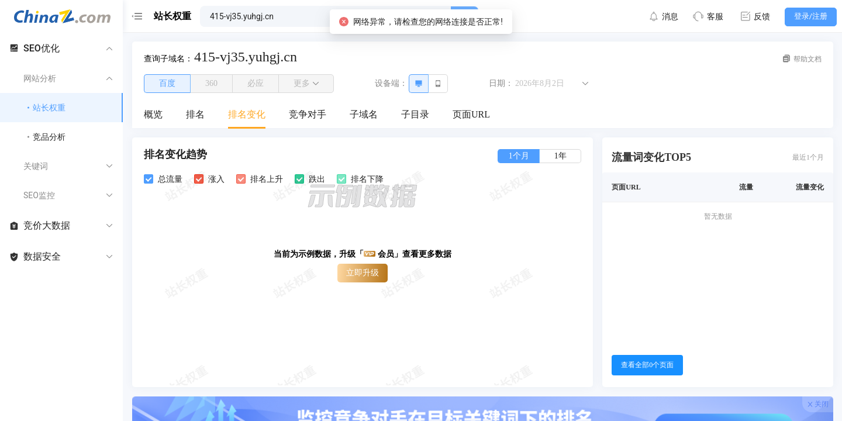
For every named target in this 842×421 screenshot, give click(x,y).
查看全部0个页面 (647, 365)
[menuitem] (153, 115)
